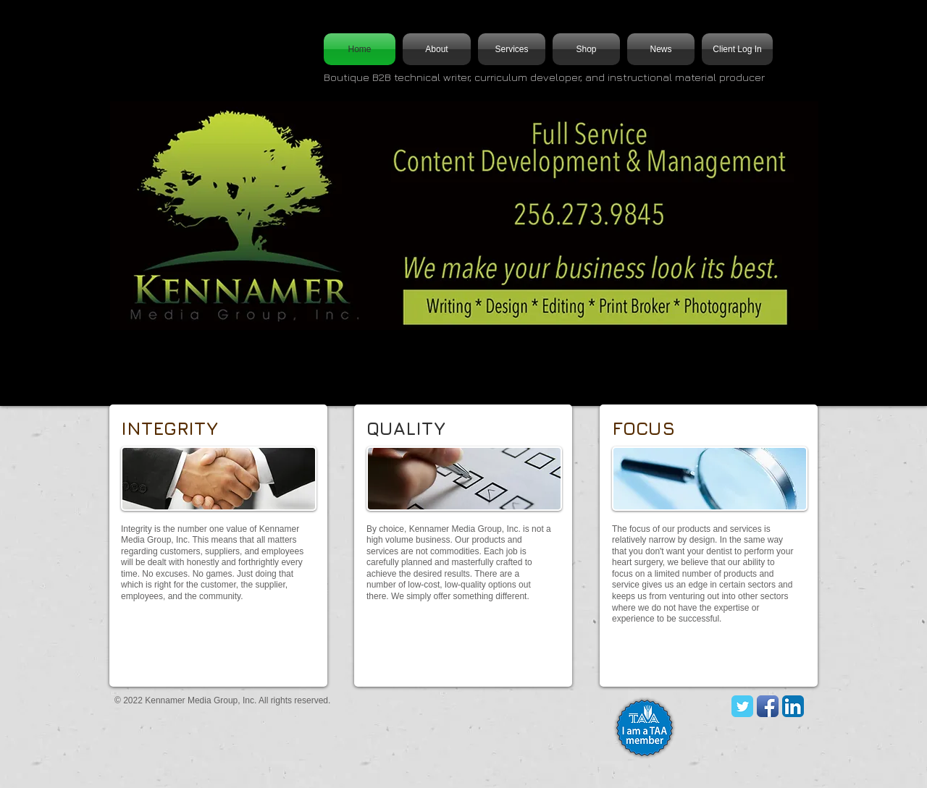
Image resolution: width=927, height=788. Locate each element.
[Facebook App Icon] (768, 706)
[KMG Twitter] (742, 706)
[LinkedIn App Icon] (793, 706)
